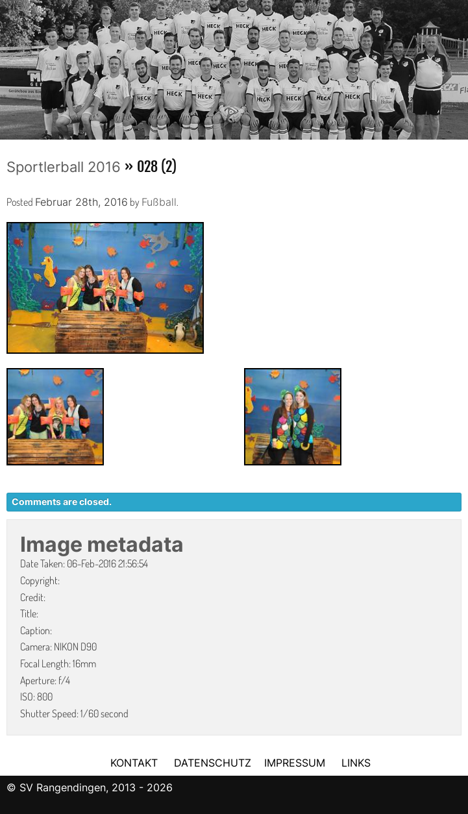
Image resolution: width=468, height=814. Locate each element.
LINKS (356, 762)
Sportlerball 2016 (63, 166)
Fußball (159, 201)
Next (458, 65)
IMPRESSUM (296, 762)
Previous (9, 65)
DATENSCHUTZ (212, 762)
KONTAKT (134, 762)
